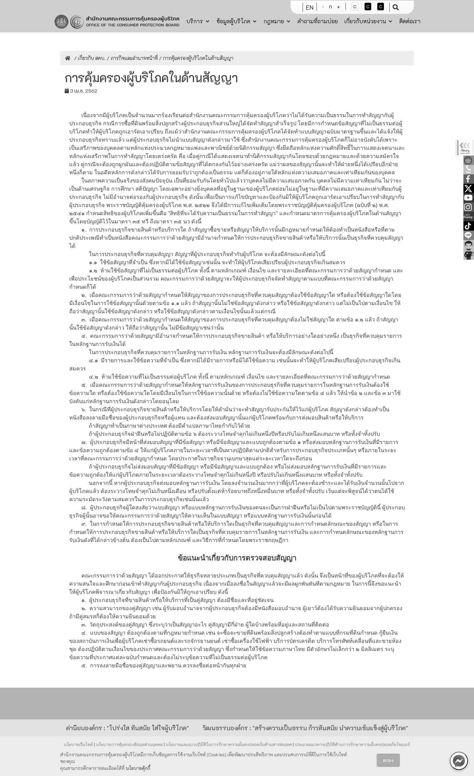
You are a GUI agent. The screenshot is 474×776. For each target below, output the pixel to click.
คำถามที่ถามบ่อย (317, 20)
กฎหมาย (274, 20)
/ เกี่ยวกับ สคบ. (89, 58)
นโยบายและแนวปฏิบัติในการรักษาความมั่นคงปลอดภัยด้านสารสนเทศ (229, 744)
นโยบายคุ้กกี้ (138, 768)
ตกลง (388, 760)
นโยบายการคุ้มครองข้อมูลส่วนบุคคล (130, 744)
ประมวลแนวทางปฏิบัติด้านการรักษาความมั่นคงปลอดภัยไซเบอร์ (352, 744)
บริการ (194, 20)
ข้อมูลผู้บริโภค (233, 20)
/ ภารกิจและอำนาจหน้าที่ (132, 58)
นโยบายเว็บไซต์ (79, 744)
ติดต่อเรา (409, 20)
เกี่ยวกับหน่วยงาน (365, 20)
